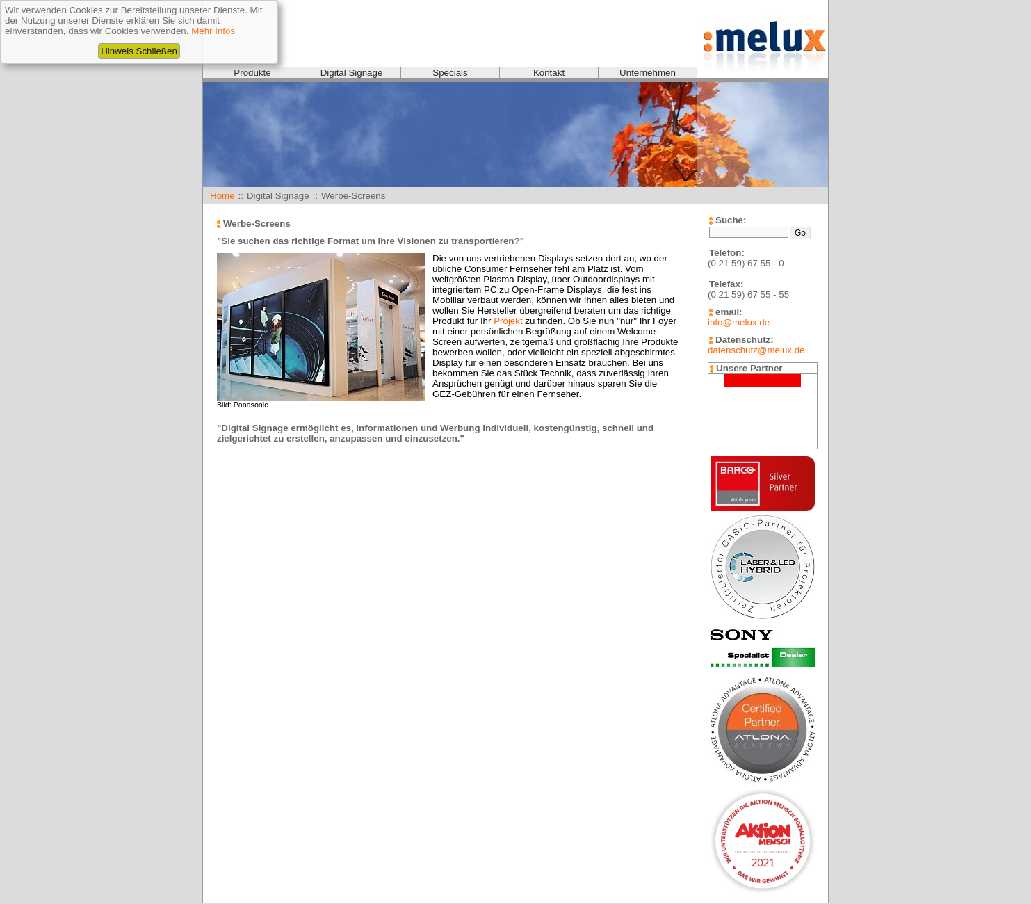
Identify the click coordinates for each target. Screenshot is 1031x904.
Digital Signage (351, 72)
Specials (449, 72)
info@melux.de (739, 322)
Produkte (252, 72)
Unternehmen (647, 72)
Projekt (508, 321)
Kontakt (549, 72)
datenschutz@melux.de (756, 350)
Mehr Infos (213, 31)
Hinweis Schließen (139, 51)
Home (222, 196)
